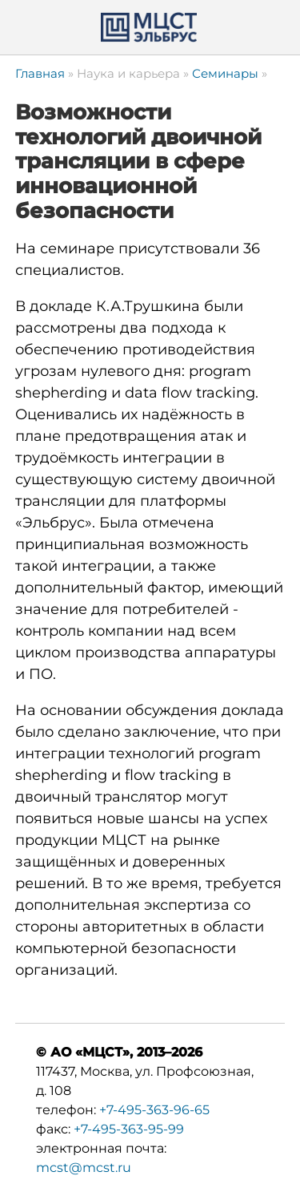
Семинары (225, 73)
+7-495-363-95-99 (129, 1129)
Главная (40, 73)
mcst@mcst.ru (83, 1167)
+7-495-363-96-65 (154, 1109)
